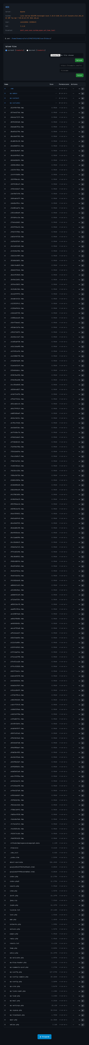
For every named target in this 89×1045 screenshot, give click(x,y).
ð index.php (11, 877)
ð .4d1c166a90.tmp (14, 346)
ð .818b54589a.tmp (14, 480)
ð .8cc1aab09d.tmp (14, 537)
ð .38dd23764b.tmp (14, 270)
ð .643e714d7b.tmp (14, 394)
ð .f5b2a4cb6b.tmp (14, 805)
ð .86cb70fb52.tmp (14, 514)
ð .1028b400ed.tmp (14, 165)
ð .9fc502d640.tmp (14, 580)
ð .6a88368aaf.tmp (14, 413)
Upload (79, 60)
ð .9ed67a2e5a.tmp (14, 576)
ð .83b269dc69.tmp (14, 490)
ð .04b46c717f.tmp (14, 117)
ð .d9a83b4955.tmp (14, 752)
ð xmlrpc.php (12, 1025)
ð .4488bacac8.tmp (14, 318)
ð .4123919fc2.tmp (14, 303)
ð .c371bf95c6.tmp (14, 695)
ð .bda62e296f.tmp (14, 685)
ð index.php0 (12, 881)
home (14, 38)
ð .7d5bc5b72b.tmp (14, 475)
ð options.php (12, 929)
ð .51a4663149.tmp (14, 366)
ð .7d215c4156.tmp (14, 471)
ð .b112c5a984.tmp (14, 643)
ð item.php (11, 891)
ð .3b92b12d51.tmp (14, 280)
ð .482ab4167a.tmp (14, 327)
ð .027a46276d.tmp (14, 112)
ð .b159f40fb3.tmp (14, 647)
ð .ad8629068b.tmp (14, 619)
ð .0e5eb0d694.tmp (14, 160)
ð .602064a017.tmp (14, 389)
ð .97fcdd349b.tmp (14, 552)
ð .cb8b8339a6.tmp (14, 709)
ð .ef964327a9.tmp (14, 791)
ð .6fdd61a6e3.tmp (14, 437)
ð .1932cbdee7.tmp (14, 189)
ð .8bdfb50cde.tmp (14, 533)
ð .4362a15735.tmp (14, 313)
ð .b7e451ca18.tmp (14, 662)
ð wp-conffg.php (13, 972)
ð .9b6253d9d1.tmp (14, 566)
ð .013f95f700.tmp (14, 108)
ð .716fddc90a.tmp (14, 447)
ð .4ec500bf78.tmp (14, 356)
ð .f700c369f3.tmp (14, 810)
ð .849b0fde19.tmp (14, 499)
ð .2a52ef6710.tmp (14, 237)
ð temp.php (11, 948)
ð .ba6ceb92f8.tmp (14, 676)
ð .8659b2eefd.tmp (14, 509)
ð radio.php (11, 939)
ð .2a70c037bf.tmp (14, 241)
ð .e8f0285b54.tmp (14, 767)
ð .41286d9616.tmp (14, 308)
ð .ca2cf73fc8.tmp (14, 705)
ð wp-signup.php (13, 1010)
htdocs (47, 38)
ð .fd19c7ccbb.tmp (14, 834)
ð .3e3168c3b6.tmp (14, 289)
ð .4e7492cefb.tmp (14, 351)
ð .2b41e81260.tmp (14, 246)
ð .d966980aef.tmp (14, 748)
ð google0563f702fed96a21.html (20, 867)
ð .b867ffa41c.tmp (14, 671)
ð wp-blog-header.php (16, 962)
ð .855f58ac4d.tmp (14, 504)
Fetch (79, 75)
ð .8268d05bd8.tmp (14, 485)
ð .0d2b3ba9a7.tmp (14, 151)
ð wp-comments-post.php (16, 967)
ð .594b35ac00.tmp (14, 380)
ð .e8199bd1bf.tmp (14, 762)
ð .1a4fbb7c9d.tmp (14, 194)
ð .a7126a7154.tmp (14, 600)
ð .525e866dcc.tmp (14, 370)
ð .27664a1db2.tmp (14, 222)
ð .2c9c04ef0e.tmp (14, 251)
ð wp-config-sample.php (16, 977)
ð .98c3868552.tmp (14, 557)
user (42, 38)
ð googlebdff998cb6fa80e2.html (20, 872)
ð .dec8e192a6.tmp (14, 757)
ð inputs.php (12, 886)
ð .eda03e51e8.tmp (14, 771)
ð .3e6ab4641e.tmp (14, 299)
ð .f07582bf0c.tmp (14, 800)
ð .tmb (9, 89)
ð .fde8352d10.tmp (14, 838)
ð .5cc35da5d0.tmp (14, 385)
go (82, 89)
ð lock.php (11, 915)
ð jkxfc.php (11, 896)
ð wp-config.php (13, 982)
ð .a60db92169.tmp (14, 595)
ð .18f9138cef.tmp (14, 184)
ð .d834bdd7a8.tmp (14, 743)
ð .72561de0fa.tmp (14, 451)
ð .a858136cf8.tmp (14, 604)
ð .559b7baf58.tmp (14, 375)
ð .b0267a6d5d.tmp (14, 638)
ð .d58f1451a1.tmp (14, 733)
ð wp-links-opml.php (15, 991)
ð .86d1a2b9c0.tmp (14, 518)
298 (30, 38)
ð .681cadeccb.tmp (14, 404)
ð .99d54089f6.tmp (14, 561)
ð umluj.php (11, 953)
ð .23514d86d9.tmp (14, 213)
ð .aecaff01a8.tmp (14, 628)
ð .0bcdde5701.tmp (14, 136)
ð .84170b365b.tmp (14, 494)
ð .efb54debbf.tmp (14, 795)
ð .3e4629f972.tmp (14, 294)
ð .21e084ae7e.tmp (14, 208)
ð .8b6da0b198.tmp (14, 528)
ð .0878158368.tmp (14, 122)
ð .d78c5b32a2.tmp (14, 738)
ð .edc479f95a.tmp (14, 776)
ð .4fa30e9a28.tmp (14, 361)
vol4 (26, 38)
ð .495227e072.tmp (14, 332)
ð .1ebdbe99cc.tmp (14, 203)
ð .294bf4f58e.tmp (14, 232)
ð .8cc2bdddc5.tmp (14, 542)
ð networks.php (13, 924)
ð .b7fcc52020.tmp (14, 666)
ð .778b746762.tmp (14, 461)
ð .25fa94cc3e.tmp (14, 218)
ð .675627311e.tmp (14, 399)
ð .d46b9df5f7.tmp (14, 728)
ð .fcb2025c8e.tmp (14, 829)
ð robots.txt (12, 943)
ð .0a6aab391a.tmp (14, 127)
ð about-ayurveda (14, 862)
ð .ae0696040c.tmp (14, 623)
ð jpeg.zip (11, 900)
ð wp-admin (11, 93)
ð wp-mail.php (12, 1001)
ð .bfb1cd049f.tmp (14, 690)
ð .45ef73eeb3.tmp (14, 323)
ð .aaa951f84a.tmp (14, 609)
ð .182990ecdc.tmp (14, 179)
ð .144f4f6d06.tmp (14, 175)
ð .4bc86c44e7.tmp (14, 337)
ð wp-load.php (12, 996)
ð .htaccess (11, 848)
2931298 (36, 38)
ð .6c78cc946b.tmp (14, 423)
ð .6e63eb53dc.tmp (14, 428)
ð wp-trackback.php (15, 1015)
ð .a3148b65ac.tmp (14, 590)
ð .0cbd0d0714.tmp (14, 146)
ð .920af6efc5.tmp (14, 547)
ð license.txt (12, 910)
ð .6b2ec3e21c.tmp (14, 418)
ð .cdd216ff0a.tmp (14, 714)
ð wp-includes (12, 103)
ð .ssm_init (11, 853)
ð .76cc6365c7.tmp (14, 456)
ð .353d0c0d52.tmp (14, 260)
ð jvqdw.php (11, 905)
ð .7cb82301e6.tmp (14, 466)
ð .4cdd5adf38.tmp (14, 342)
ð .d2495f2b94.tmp (14, 724)
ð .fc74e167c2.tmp (14, 824)
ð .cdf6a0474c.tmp (14, 719)
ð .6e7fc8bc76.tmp (14, 432)
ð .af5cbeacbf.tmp (14, 633)
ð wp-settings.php (14, 1005)
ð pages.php (11, 934)
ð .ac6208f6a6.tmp (14, 614)
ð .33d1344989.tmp (14, 256)
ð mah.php (10, 919)
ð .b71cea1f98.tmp (14, 657)
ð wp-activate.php (14, 958)
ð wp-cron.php (12, 986)
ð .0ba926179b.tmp (14, 132)
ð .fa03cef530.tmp (14, 814)
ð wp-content (12, 98)
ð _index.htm (12, 857)
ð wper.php (11, 1020)
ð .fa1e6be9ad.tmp (14, 819)
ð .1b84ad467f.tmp (14, 198)
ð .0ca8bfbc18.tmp (14, 141)
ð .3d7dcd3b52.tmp (14, 284)
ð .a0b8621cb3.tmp (14, 585)
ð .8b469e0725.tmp (14, 523)
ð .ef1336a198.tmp (14, 786)
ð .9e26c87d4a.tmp (14, 571)
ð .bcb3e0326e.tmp (14, 681)
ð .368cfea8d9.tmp (14, 265)
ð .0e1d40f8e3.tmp (14, 155)
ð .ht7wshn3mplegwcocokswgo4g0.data (22, 843)
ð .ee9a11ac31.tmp (14, 781)
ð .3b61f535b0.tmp (14, 275)
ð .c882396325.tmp (14, 700)
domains (20, 38)
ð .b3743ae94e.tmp (14, 652)
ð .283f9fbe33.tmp (14, 227)
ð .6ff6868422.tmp (14, 442)
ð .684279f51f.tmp (14, 409)
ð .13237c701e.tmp (14, 170)
